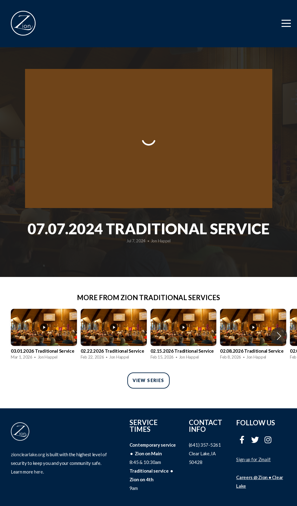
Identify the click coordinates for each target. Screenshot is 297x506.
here (38, 471)
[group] (44, 336)
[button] (279, 336)
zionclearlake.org (28, 454)
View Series (148, 380)
